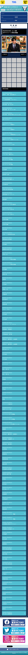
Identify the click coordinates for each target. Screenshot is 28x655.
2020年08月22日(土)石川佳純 (7, 358)
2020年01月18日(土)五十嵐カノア (7, 488)
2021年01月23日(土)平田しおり (7, 253)
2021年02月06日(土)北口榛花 (7, 243)
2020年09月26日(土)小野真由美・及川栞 (7, 333)
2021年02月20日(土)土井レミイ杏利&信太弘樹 (9, 233)
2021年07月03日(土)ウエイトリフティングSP (8, 143)
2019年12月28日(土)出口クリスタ (7, 503)
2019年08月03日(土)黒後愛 (7, 593)
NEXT (22, 54)
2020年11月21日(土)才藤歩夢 (7, 293)
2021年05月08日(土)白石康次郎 (7, 183)
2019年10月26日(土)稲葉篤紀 (7, 543)
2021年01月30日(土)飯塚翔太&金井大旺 (7, 248)
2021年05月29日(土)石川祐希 (7, 168)
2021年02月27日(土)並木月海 (7, 228)
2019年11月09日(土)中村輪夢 (7, 533)
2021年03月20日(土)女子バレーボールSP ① (8, 213)
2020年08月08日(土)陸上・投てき (7, 368)
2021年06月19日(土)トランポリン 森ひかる (8, 153)
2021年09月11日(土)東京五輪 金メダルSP (8, 104)
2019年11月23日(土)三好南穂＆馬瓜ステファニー (9, 523)
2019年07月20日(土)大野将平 (7, 603)
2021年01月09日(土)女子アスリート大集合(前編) (9, 263)
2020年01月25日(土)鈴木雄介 (7, 483)
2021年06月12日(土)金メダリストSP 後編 (8, 158)
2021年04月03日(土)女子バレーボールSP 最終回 (9, 203)
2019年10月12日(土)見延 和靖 (7, 553)
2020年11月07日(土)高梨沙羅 (7, 303)
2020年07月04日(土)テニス (7, 393)
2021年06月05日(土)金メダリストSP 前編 (8, 163)
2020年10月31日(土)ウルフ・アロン (7, 308)
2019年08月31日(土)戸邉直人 (7, 573)
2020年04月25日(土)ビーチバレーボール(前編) (9, 418)
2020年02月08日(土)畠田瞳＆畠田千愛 (7, 473)
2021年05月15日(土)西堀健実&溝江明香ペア (8, 178)
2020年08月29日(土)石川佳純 (7, 353)
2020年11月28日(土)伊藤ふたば (7, 288)
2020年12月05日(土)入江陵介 (7, 283)
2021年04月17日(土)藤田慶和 (7, 198)
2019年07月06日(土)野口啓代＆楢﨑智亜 (7, 613)
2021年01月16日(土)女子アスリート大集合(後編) (9, 258)
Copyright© (3, 652)
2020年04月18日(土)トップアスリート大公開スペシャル (11, 423)
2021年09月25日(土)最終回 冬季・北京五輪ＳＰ (9, 94)
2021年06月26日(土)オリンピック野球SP (7, 148)
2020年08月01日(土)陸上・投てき (7, 373)
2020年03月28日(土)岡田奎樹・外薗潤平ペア (8, 438)
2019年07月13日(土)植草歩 (7, 608)
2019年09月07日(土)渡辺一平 (7, 568)
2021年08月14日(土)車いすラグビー (7, 119)
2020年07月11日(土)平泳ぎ (7, 388)
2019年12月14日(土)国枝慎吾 (7, 508)
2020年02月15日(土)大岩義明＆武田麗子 (7, 468)
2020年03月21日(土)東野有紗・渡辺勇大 (7, 443)
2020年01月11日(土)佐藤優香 (7, 493)
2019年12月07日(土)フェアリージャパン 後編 (9, 513)
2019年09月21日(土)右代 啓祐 (7, 558)
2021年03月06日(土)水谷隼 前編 (7, 223)
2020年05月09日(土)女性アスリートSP (7, 408)
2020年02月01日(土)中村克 (7, 478)
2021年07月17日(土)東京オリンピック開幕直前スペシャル (11, 133)
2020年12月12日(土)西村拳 (7, 278)
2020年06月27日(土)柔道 (7, 398)
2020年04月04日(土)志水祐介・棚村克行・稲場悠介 (10, 433)
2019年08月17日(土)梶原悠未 (7, 583)
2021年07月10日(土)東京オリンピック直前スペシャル (10, 139)
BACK (4, 54)
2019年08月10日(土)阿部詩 (7, 588)
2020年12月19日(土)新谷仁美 (7, 273)
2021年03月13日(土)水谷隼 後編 (7, 218)
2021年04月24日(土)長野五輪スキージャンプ (8, 193)
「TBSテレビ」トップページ (14, 2)
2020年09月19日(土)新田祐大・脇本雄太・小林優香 (10, 338)
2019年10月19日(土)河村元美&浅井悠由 (7, 548)
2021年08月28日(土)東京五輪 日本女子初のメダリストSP (12, 114)
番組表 (25, 2)
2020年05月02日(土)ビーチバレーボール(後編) (9, 413)
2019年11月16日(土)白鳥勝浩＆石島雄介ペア (8, 528)
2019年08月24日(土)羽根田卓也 (7, 578)
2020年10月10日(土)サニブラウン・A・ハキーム (9, 323)
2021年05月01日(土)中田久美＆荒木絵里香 (8, 188)
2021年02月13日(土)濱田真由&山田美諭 (7, 238)
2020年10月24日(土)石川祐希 (7, 313)
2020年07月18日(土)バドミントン (7, 383)
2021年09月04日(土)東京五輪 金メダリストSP (9, 109)
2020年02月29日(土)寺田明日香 (7, 458)
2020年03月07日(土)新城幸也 (7, 453)
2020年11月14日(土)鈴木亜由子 (7, 298)
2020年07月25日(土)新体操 (7, 378)
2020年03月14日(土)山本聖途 (7, 448)
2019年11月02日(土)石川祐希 (7, 538)
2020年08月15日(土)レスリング (7, 363)
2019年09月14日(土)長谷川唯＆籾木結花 (7, 563)
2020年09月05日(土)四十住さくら (7, 348)
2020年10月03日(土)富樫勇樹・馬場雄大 (7, 328)
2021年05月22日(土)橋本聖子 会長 (7, 173)
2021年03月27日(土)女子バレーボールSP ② (8, 208)
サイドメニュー (2, 2)
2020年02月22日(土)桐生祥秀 (7, 463)
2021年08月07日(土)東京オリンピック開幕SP (8, 123)
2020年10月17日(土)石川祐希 (7, 318)
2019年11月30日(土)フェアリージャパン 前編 (9, 518)
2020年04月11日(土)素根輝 (7, 428)
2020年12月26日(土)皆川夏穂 (7, 268)
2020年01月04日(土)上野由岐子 (7, 498)
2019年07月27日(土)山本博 (7, 598)
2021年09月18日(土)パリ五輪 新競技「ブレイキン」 (10, 99)
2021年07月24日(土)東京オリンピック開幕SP (8, 128)
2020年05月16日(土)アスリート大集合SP (7, 403)
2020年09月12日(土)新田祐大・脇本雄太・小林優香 (10, 343)
